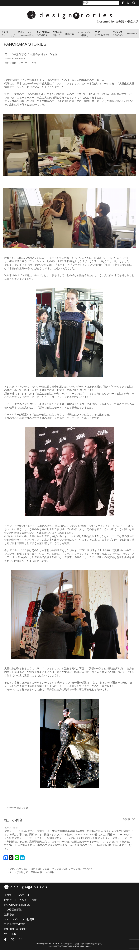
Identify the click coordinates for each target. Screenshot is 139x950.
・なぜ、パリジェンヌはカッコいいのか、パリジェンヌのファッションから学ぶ (52, 869)
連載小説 (69, 34)
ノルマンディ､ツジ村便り (84, 34)
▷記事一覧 (128, 819)
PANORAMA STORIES (43, 34)
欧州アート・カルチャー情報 (26, 34)
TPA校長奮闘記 (57, 34)
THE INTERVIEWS (15, 924)
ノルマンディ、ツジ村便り (19, 919)
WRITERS (132, 33)
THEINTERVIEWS (102, 34)
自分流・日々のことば (8, 34)
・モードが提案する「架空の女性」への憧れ (32, 872)
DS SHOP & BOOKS (117, 34)
